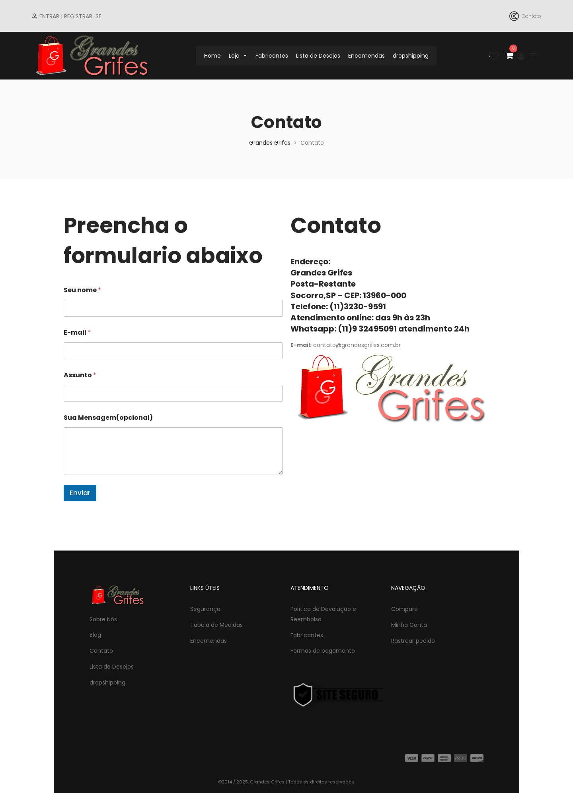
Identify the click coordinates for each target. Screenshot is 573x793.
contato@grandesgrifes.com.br (357, 345)
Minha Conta (409, 625)
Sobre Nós (103, 619)
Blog (95, 635)
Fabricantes (271, 56)
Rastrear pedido (413, 641)
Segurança (205, 609)
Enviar (80, 493)
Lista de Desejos (318, 56)
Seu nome (82, 290)
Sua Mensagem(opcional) (108, 417)
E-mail (77, 332)
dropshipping (411, 56)
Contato (101, 651)
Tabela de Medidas (216, 625)
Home (212, 56)
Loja (238, 56)
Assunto (80, 375)
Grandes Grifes (269, 143)
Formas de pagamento (322, 651)
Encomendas (366, 56)
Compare (404, 609)
